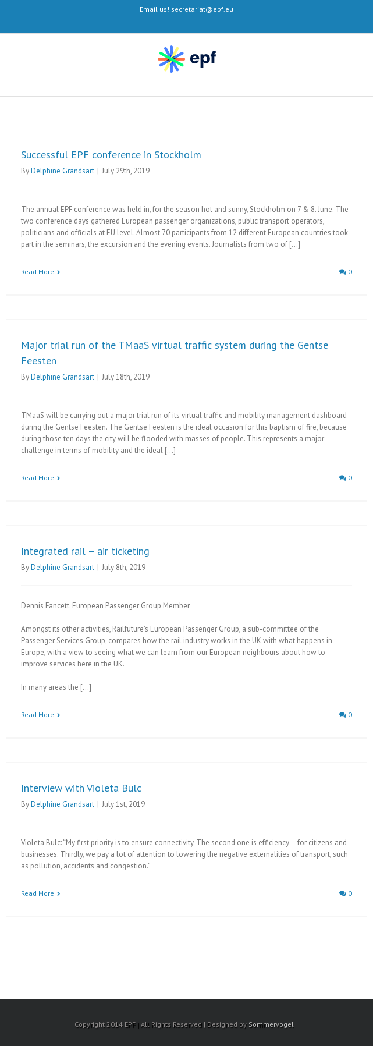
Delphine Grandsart (62, 171)
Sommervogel (271, 1024)
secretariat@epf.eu (202, 9)
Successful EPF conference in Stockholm (111, 154)
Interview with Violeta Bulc (81, 788)
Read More (37, 271)
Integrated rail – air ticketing (85, 551)
